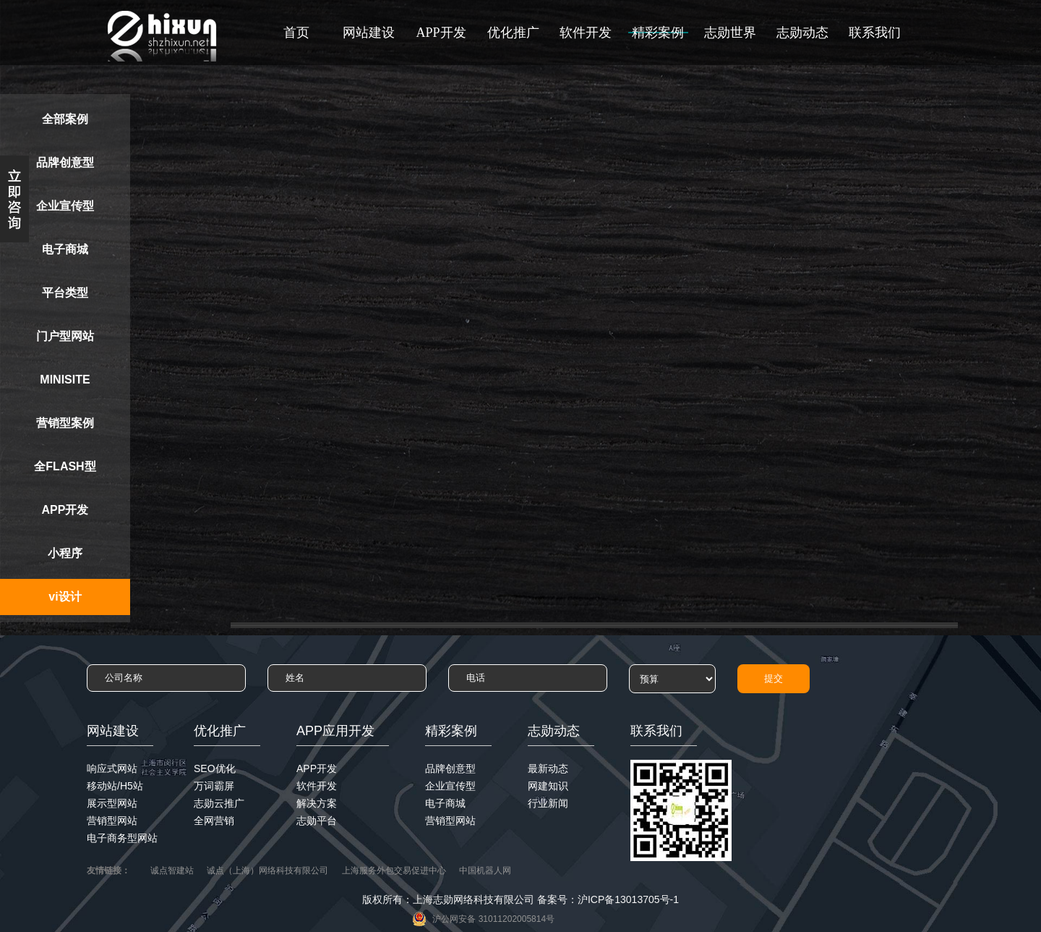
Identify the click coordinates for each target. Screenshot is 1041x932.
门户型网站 (65, 336)
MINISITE (65, 379)
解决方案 (316, 803)
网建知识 (548, 786)
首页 (296, 32)
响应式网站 (112, 768)
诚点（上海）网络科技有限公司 (267, 870)
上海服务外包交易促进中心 (394, 870)
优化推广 (513, 32)
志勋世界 (730, 32)
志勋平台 (316, 820)
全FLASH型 (64, 466)
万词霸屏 (214, 786)
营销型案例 (65, 423)
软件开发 (586, 32)
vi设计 (64, 596)
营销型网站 (112, 820)
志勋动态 (802, 32)
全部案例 (65, 119)
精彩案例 (658, 32)
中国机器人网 (485, 870)
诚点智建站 (172, 870)
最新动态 (548, 768)
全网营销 (214, 820)
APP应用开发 (335, 731)
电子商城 (65, 249)
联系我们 (875, 32)
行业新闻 (548, 803)
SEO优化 (215, 768)
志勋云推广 (219, 803)
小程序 (65, 553)
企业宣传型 (65, 206)
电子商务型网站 (122, 838)
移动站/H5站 (115, 786)
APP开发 (441, 32)
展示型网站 (112, 803)
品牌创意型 (65, 162)
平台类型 (65, 293)
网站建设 (369, 32)
